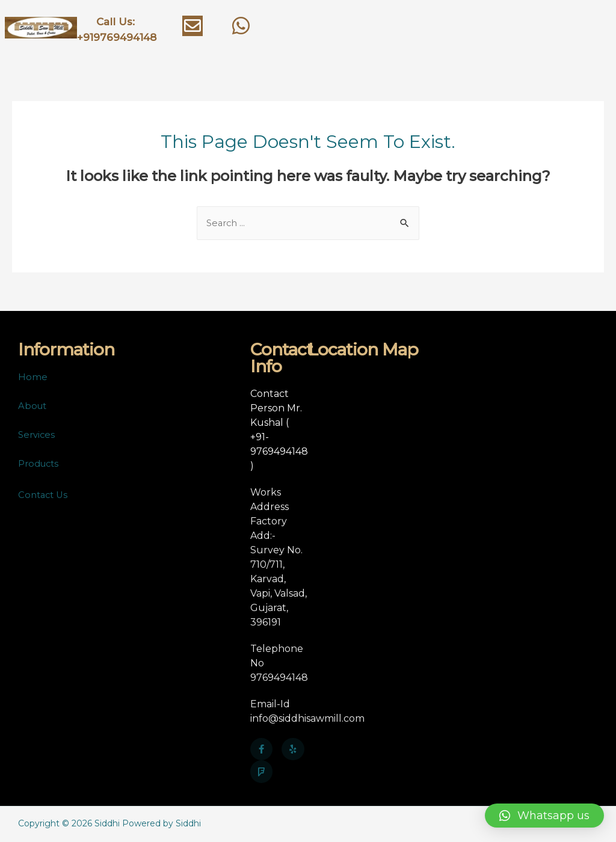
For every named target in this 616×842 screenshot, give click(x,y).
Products (40, 464)
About (33, 407)
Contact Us (44, 496)
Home (33, 378)
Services (37, 435)
